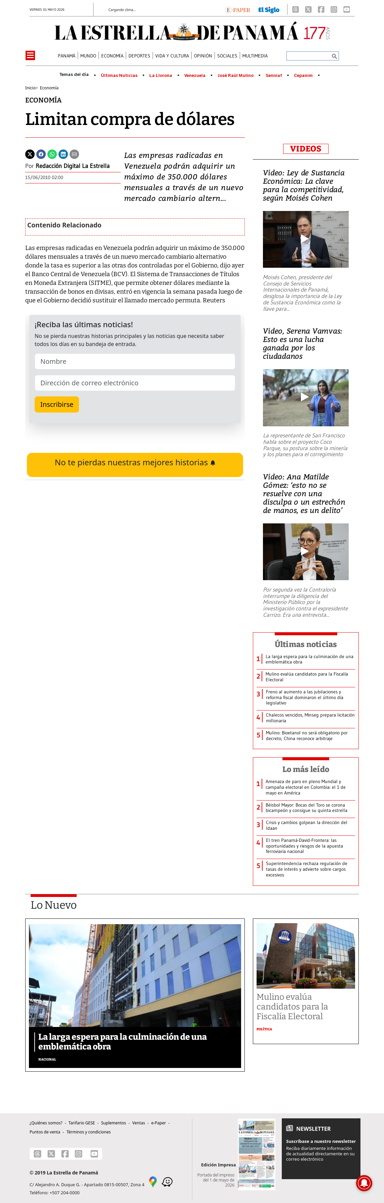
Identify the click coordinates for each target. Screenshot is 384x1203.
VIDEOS (305, 149)
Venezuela (194, 75)
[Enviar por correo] (74, 153)
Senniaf (274, 75)
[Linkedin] (63, 153)
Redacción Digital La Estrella (73, 166)
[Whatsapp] (52, 153)
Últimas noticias (306, 644)
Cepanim (303, 75)
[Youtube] (346, 9)
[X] (308, 9)
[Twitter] (30, 153)
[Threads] (295, 9)
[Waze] (167, 1181)
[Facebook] (321, 9)
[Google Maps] (153, 1181)
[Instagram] (334, 9)
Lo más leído (305, 769)
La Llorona (160, 75)
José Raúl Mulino (236, 75)
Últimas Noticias (119, 75)
